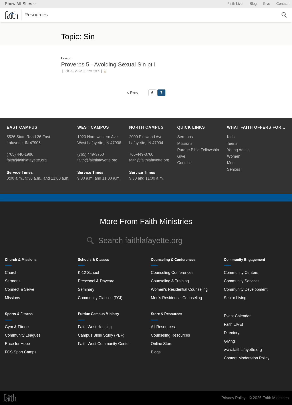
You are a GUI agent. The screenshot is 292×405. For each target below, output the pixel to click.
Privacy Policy (233, 398)
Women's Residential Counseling (179, 289)
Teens (232, 143)
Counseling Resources (170, 335)
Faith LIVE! (233, 324)
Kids (230, 137)
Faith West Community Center (104, 343)
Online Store (161, 343)
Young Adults (238, 150)
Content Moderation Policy (246, 358)
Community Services (241, 281)
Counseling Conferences (172, 272)
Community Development (245, 289)
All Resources (163, 327)
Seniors (233, 169)
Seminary (86, 289)
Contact (282, 4)
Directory (231, 333)
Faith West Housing (95, 327)
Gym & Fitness (17, 327)
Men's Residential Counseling (176, 298)
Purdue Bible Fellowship (198, 150)
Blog (253, 4)
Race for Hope (17, 343)
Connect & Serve (19, 289)
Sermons (185, 137)
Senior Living (235, 298)
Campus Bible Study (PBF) (101, 335)
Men (230, 163)
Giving (229, 341)
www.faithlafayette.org (243, 349)
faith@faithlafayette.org (27, 160)
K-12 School (88, 272)
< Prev (132, 93)
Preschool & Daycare (96, 281)
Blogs (156, 352)
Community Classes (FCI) (100, 298)
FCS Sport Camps (20, 352)
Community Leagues (23, 335)
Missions (184, 143)
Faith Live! (235, 4)
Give (266, 4)
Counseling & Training (170, 281)
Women (233, 156)
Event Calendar (237, 316)
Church (11, 272)
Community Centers (241, 272)
